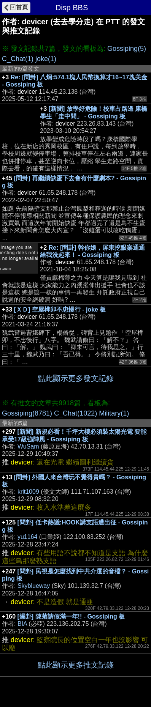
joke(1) (45, 59)
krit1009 (28, 491)
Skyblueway (33, 586)
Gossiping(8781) (27, 413)
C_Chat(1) (17, 59)
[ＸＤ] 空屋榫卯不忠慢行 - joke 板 (60, 309)
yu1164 (27, 537)
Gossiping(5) (126, 48)
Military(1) (114, 413)
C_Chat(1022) (75, 413)
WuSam (28, 446)
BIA (22, 623)
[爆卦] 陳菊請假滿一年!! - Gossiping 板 (71, 616)
